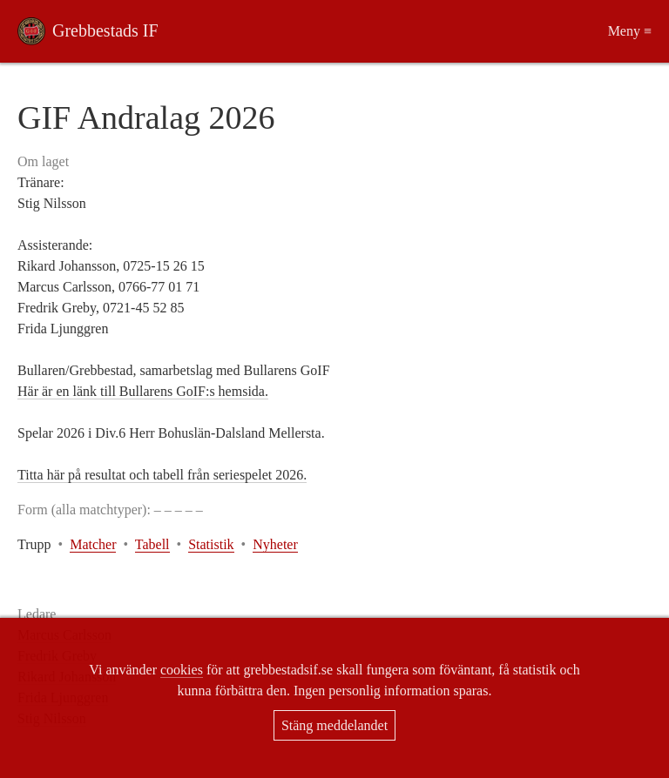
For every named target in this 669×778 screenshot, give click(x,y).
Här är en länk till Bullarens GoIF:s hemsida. (142, 391)
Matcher (93, 544)
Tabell (152, 544)
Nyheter (275, 544)
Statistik (210, 544)
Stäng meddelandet (334, 725)
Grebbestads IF (105, 30)
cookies (181, 669)
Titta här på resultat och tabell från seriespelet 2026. (162, 474)
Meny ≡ (630, 30)
